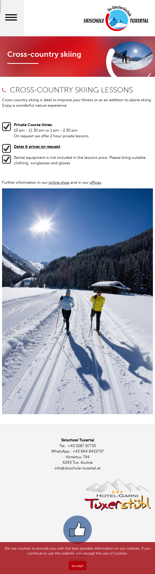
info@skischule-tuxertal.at (77, 468)
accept (77, 568)
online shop (59, 182)
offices (95, 182)
